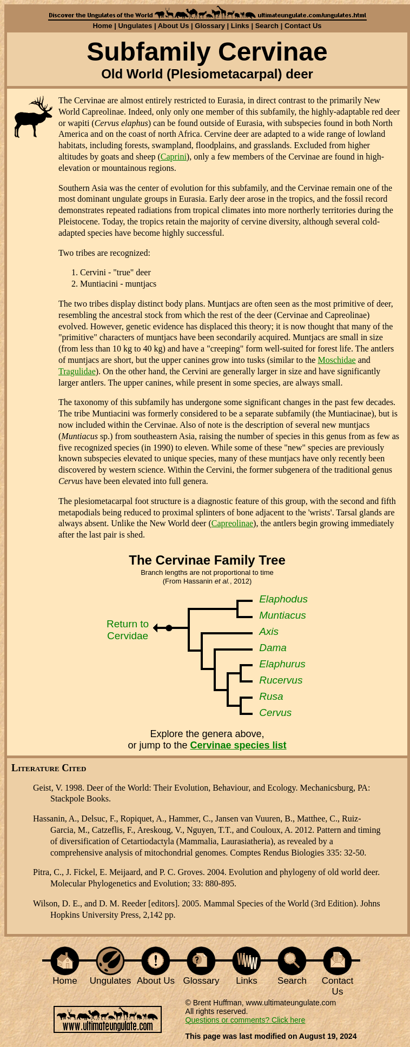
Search (267, 26)
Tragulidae (77, 371)
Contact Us (303, 26)
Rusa (271, 696)
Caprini (174, 156)
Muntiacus (282, 615)
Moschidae (336, 360)
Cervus (275, 712)
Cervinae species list (238, 745)
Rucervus (280, 680)
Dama (273, 647)
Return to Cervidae (128, 629)
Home (102, 26)
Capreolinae (232, 523)
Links (240, 26)
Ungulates (135, 26)
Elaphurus (282, 664)
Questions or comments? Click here (246, 1020)
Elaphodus (283, 599)
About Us (173, 26)
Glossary (210, 26)
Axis (269, 631)
